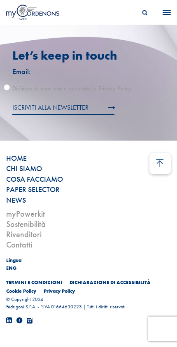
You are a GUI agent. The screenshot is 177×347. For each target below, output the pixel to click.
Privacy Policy (59, 291)
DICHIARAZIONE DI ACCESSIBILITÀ (110, 282)
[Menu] (164, 12)
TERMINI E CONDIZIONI (34, 282)
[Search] (144, 12)
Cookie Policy (21, 291)
